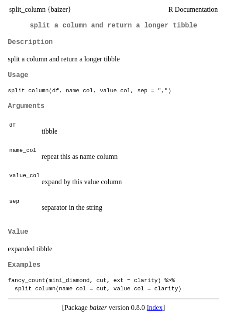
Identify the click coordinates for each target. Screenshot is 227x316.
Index (154, 307)
